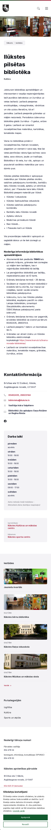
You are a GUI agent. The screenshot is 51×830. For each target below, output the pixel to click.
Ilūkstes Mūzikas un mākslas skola (21, 676)
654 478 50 (9, 758)
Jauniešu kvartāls (13, 587)
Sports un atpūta (12, 717)
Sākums (9, 43)
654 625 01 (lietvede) (13, 786)
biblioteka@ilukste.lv (19, 400)
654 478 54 (9, 750)
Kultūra (7, 79)
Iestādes (19, 43)
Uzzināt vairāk (19, 811)
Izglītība (8, 643)
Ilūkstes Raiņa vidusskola (16, 646)
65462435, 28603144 (19, 395)
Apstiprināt (25, 817)
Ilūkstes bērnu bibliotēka (16, 617)
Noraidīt (25, 824)
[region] (25, 809)
